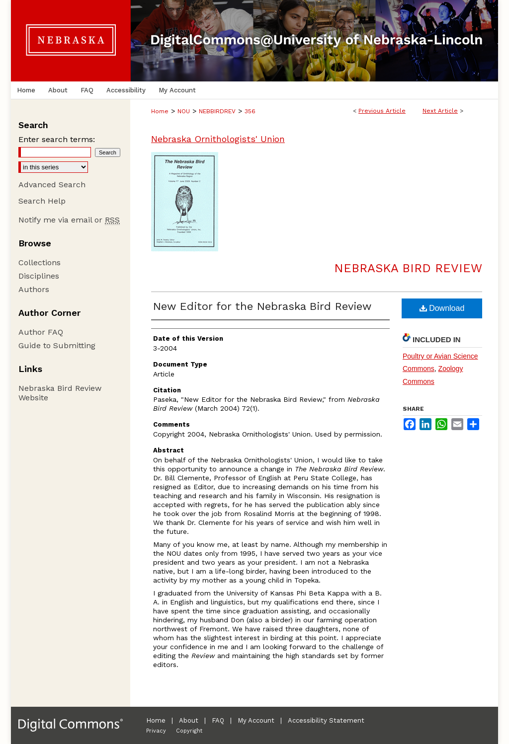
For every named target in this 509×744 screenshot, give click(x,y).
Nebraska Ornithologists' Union (218, 139)
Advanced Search (51, 184)
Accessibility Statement (326, 720)
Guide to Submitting (56, 345)
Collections (39, 262)
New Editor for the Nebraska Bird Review (262, 306)
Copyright (189, 731)
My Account (256, 720)
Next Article (440, 110)
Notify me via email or (69, 219)
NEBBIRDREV (217, 111)
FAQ (218, 720)
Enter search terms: (56, 139)
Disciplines (38, 276)
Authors (33, 289)
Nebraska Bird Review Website (59, 392)
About (188, 720)
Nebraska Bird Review (408, 268)
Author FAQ (40, 332)
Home (160, 111)
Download (442, 308)
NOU (183, 111)
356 (250, 111)
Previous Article (382, 110)
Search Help (42, 201)
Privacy (156, 731)
